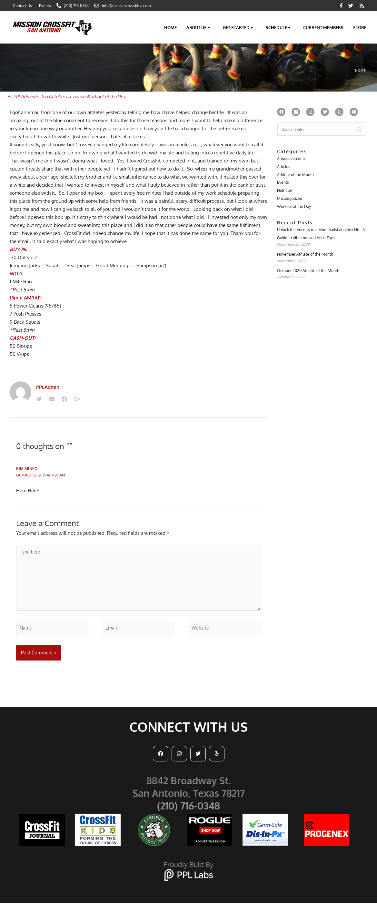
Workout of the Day (106, 96)
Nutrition (284, 191)
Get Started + (239, 27)
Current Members (323, 27)
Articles (283, 166)
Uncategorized (289, 200)
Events (283, 183)
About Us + (199, 27)
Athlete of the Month (295, 175)
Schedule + (279, 27)
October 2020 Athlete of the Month (308, 273)
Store (359, 27)
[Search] (359, 129)
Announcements (291, 158)
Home (170, 27)
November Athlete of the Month (305, 257)
